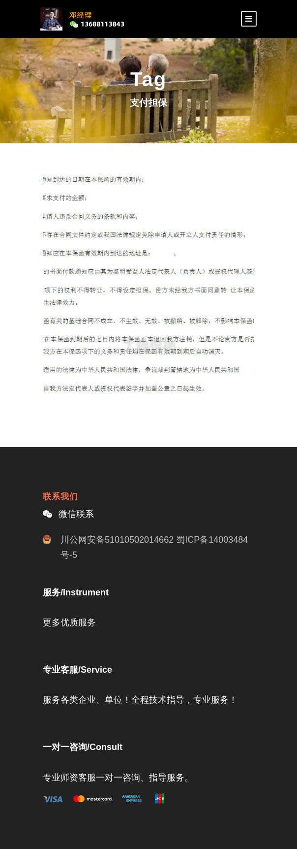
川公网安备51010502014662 (117, 540)
